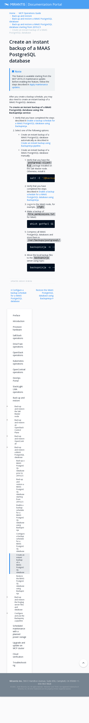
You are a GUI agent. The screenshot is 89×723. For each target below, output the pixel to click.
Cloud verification (18, 655)
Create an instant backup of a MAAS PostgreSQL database (20, 564)
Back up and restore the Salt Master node (19, 411)
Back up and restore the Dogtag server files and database (19, 603)
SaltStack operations (18, 337)
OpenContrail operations (19, 371)
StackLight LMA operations (18, 389)
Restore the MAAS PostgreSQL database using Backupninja (44, 294)
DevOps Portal (16, 379)
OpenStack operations (18, 354)
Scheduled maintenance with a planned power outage (19, 631)
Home (12, 13)
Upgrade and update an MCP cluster (19, 645)
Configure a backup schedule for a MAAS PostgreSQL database (18, 296)
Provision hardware (17, 328)
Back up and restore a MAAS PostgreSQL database (19, 452)
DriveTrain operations (18, 345)
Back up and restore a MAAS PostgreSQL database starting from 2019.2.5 (30, 25)
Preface (16, 315)
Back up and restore (22, 16)
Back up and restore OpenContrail (19, 440)
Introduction (18, 321)
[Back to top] (83, 663)
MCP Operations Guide (30, 13)
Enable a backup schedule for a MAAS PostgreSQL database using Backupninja (20, 517)
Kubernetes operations (18, 362)
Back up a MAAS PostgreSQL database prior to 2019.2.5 (20, 468)
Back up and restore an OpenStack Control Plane (19, 426)
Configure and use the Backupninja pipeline (19, 617)
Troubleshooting (19, 664)
